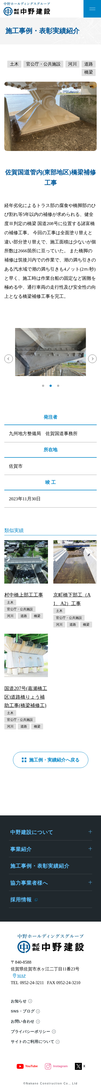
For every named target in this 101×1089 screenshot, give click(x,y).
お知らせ (19, 1001)
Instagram (56, 1066)
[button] (43, 386)
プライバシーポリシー (30, 1032)
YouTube (27, 1066)
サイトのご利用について (32, 1042)
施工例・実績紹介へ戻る (54, 760)
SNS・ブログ (22, 1011)
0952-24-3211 (32, 982)
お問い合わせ (22, 1021)
